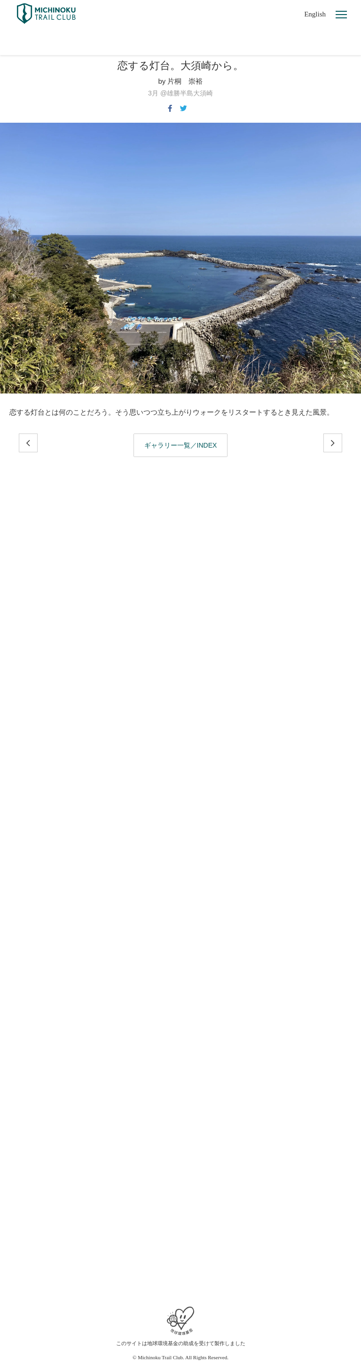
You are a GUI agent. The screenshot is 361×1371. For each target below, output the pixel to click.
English (315, 14)
